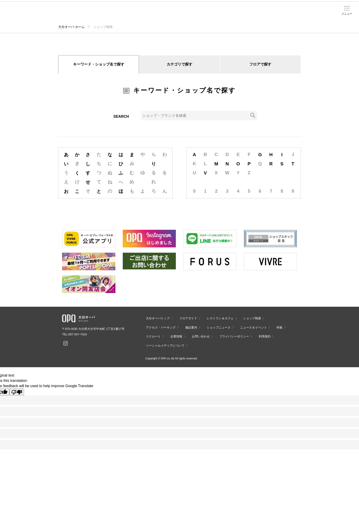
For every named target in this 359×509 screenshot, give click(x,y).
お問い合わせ (201, 336)
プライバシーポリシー (234, 336)
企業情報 (176, 336)
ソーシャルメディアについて (165, 345)
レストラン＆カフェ (220, 318)
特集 (280, 327)
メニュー (346, 13)
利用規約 (265, 336)
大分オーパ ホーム (71, 27)
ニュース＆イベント (140, 15)
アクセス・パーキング (100, 15)
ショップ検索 (80, 14)
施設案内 (119, 14)
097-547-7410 (77, 334)
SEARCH (121, 116)
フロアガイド (61, 14)
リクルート (153, 336)
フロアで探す (260, 64)
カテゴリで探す (179, 64)
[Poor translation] (16, 392)
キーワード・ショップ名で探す (98, 64)
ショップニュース (219, 327)
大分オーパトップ (158, 318)
